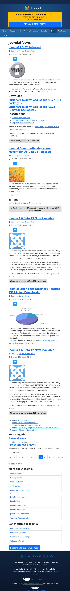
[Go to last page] (66, 457)
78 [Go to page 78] (32, 457)
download (29, 253)
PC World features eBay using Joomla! (26, 424)
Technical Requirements (19, 517)
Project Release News (27, 50)
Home (5, 31)
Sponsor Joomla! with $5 (22, 571)
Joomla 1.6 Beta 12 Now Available (31, 349)
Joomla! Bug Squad (38, 267)
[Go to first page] (11, 457)
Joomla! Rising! (14, 202)
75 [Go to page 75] (19, 457)
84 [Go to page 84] (58, 457)
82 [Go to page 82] (50, 457)
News (49, 31)
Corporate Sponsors (18, 532)
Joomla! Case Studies (18, 496)
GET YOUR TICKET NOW (35, 24)
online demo (39, 126)
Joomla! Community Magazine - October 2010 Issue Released (35, 427)
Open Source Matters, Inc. (33, 583)
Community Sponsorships (20, 536)
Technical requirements (21, 117)
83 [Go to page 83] (54, 457)
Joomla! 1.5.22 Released (25, 46)
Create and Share (17, 481)
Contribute (57, 31)
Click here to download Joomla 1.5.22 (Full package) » (35, 100)
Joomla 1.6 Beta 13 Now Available (31, 217)
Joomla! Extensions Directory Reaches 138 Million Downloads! (34, 289)
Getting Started (16, 477)
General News (24, 155)
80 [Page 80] (41, 457)
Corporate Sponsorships (19, 528)
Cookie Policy (51, 568)
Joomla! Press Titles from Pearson (25, 422)
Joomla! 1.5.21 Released (21, 419)
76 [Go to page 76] (23, 457)
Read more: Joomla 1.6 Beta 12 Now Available (28, 412)
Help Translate (38, 571)
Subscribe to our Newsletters (24, 547)
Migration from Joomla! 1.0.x (23, 122)
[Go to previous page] (15, 457)
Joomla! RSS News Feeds (19, 513)
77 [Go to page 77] (27, 457)
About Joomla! (14, 31)
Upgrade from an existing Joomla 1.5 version (29, 120)
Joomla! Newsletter (17, 509)
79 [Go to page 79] (36, 457)
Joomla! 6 (41, 31)
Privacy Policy (39, 568)
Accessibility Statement (23, 568)
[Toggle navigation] (4, 2)
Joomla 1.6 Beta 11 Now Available (24, 429)
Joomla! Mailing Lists (18, 505)
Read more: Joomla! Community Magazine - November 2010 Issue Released (35, 208)
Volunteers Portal (17, 540)
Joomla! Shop (15, 500)
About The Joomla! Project (20, 490)
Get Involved (15, 485)
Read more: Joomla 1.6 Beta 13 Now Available (28, 280)
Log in (35, 573)
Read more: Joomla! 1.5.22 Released (24, 140)
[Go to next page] (62, 457)
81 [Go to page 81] (45, 457)
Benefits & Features (28, 31)
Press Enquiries (8, 35)
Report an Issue (51, 571)
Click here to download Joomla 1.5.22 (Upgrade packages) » (32, 107)
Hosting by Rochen (35, 590)
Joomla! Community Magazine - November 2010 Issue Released (30, 149)
